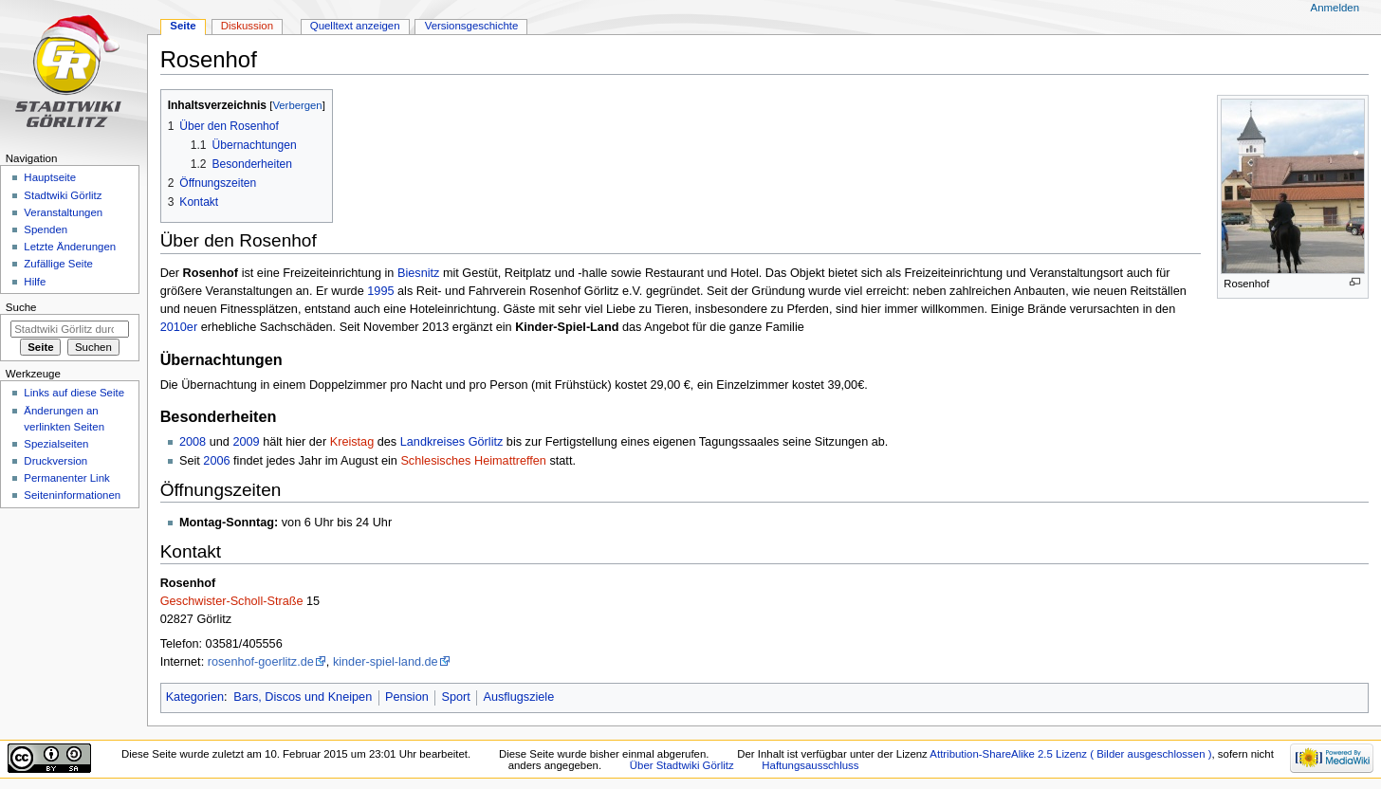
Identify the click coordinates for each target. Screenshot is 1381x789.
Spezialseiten (56, 444)
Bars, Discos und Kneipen (302, 697)
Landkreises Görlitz (452, 442)
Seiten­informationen (72, 495)
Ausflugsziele (518, 697)
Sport (455, 697)
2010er (179, 327)
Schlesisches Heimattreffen (473, 461)
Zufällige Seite (58, 263)
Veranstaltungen (63, 212)
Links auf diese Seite (74, 392)
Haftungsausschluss (810, 765)
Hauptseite (50, 177)
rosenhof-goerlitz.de (261, 662)
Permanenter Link (66, 478)
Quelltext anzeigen (355, 25)
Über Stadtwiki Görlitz (682, 765)
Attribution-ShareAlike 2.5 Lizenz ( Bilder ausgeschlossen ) (1070, 754)
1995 (380, 291)
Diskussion (247, 25)
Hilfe (35, 281)
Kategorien (195, 697)
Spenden (45, 229)
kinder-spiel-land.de (385, 662)
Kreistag (352, 442)
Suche (21, 307)
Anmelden (1335, 7)
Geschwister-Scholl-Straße (232, 601)
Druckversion (55, 461)
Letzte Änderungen (70, 246)
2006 (216, 461)
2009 (245, 442)
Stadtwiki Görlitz (62, 195)
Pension (407, 697)
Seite (182, 25)
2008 (192, 442)
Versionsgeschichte (472, 25)
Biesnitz (418, 273)
